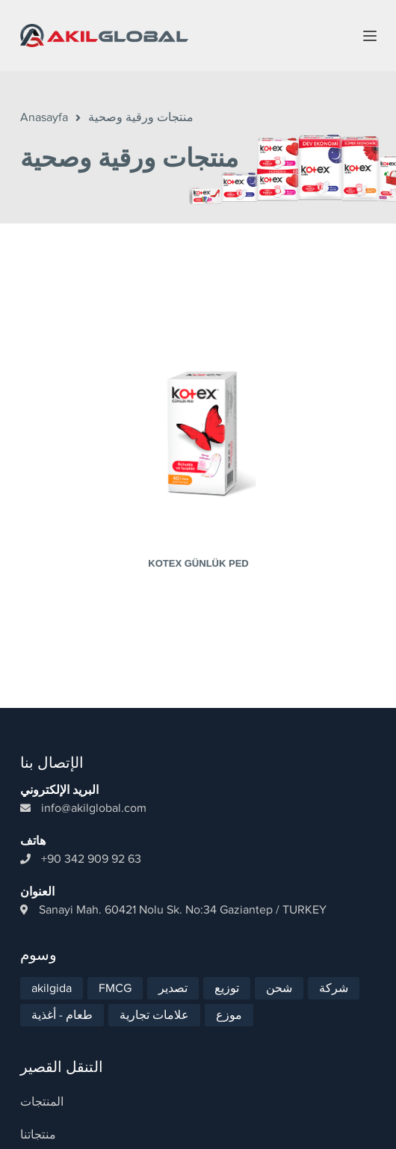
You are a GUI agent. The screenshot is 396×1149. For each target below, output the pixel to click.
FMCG (115, 976)
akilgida (51, 976)
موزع (229, 1003)
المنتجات (42, 1090)
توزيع (226, 976)
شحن (279, 976)
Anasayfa (44, 117)
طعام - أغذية (62, 1003)
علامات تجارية (154, 1003)
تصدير (173, 976)
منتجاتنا (38, 1123)
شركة (333, 976)
